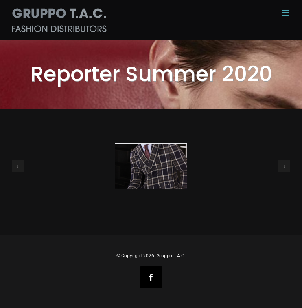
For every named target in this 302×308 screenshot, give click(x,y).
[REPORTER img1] (151, 166)
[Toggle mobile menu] (286, 13)
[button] (18, 166)
